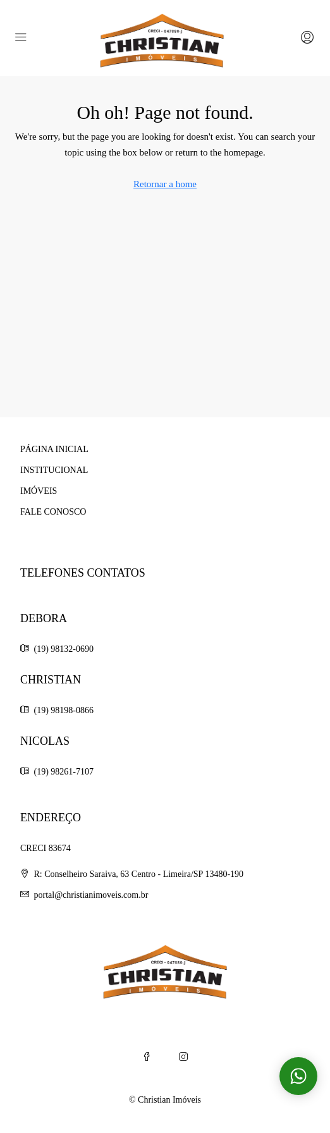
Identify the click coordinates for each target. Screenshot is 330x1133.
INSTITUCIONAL (54, 470)
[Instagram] (183, 1057)
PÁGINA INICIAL (54, 449)
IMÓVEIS (38, 491)
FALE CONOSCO (53, 512)
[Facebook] (146, 1057)
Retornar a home (165, 184)
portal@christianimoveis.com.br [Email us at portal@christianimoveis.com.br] (91, 895)
